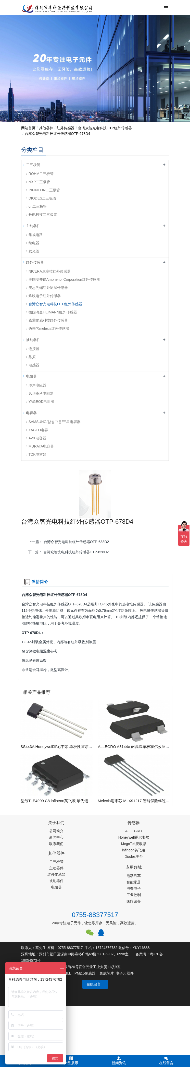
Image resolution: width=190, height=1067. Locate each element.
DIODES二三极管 (43, 198)
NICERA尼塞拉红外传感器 (50, 271)
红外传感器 (65, 128)
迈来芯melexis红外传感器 (49, 328)
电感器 (34, 365)
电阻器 (31, 376)
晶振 (32, 357)
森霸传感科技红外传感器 (48, 320)
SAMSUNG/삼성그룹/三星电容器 (55, 422)
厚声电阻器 (37, 385)
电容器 (31, 413)
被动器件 (33, 340)
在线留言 (93, 984)
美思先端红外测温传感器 (48, 288)
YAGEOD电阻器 (41, 402)
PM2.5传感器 (84, 973)
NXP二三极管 (39, 182)
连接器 (34, 349)
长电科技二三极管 (43, 215)
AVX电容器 (37, 438)
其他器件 (46, 128)
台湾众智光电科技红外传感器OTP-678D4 (57, 134)
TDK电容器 (37, 454)
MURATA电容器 (41, 446)
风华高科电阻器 (41, 393)
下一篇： (68, 552)
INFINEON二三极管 (44, 190)
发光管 (34, 251)
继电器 (34, 243)
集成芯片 (106, 973)
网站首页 (28, 128)
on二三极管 (38, 206)
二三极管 (33, 165)
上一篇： (68, 542)
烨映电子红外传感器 (45, 296)
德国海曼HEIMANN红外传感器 (53, 312)
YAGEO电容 (38, 430)
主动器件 (33, 226)
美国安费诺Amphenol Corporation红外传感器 (64, 279)
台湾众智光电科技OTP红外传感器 (105, 128)
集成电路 (36, 235)
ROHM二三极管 (41, 174)
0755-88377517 (95, 915)
